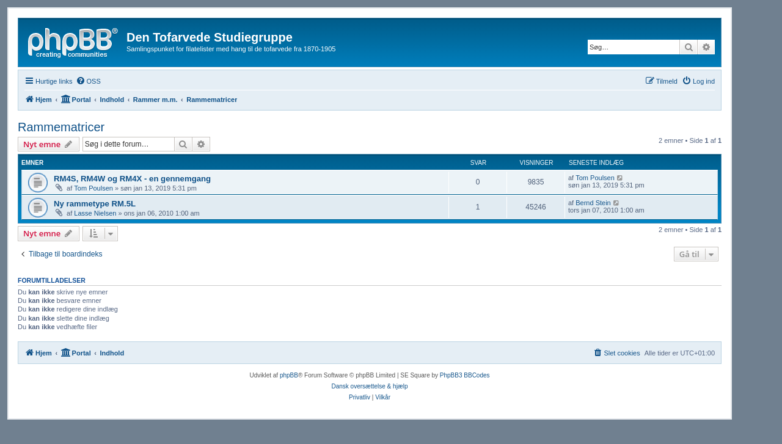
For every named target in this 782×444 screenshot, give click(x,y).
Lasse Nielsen (95, 213)
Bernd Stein (593, 202)
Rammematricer (61, 127)
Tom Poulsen (93, 188)
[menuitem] (88, 81)
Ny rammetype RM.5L (95, 203)
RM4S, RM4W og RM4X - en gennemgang (132, 178)
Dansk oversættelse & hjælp (369, 386)
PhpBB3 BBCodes (465, 375)
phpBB (289, 375)
